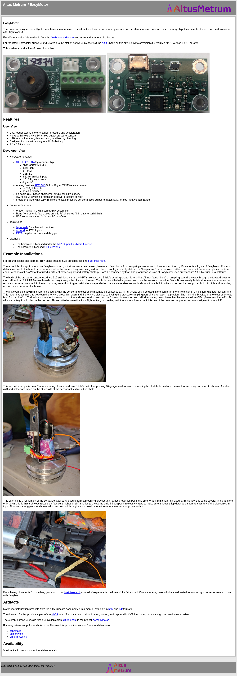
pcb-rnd (20, 230)
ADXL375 (40, 185)
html (110, 609)
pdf (120, 609)
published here (96, 260)
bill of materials (18, 636)
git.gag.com (70, 620)
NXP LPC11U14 (25, 162)
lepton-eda (22, 227)
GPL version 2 (52, 247)
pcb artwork (16, 633)
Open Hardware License (78, 244)
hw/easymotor (101, 620)
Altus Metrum (14, 5)
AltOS (105, 43)
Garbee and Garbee (62, 37)
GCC (19, 233)
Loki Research (72, 592)
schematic (15, 631)
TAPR (60, 244)
